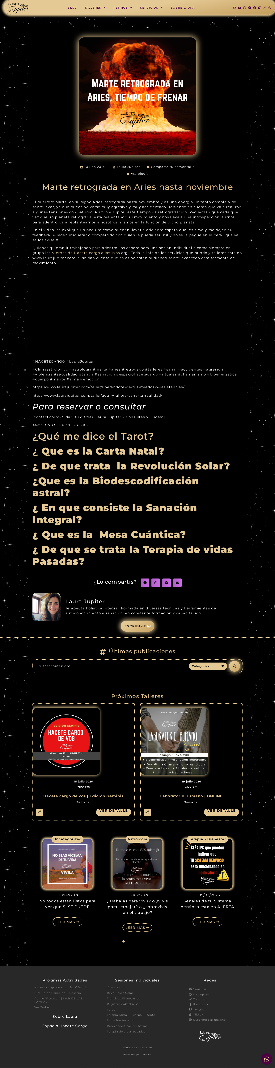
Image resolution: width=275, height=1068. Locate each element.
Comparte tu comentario (173, 167)
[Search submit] (234, 666)
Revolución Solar (120, 993)
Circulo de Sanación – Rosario (57, 993)
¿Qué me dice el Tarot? (93, 436)
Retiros (123, 7)
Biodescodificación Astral (127, 1026)
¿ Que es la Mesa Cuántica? (110, 534)
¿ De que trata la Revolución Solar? (131, 466)
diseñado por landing (137, 1054)
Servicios (151, 7)
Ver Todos (42, 1008)
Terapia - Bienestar (207, 839)
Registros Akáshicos (123, 1004)
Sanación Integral (120, 1021)
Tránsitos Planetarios (123, 999)
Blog (72, 7)
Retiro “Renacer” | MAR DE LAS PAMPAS (58, 1000)
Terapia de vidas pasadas (126, 1032)
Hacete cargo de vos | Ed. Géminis (61, 988)
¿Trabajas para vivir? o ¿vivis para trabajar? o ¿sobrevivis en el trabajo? (137, 907)
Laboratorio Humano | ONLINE (191, 796)
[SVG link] (18, 8)
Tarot (111, 1010)
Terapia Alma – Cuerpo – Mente (131, 1015)
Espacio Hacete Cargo (65, 1026)
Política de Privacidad (137, 1047)
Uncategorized (67, 839)
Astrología (140, 174)
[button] (145, 582)
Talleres (95, 7)
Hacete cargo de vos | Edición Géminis (83, 796)
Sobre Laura (183, 7)
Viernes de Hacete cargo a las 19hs (86, 253)
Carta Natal (116, 988)
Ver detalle (113, 811)
